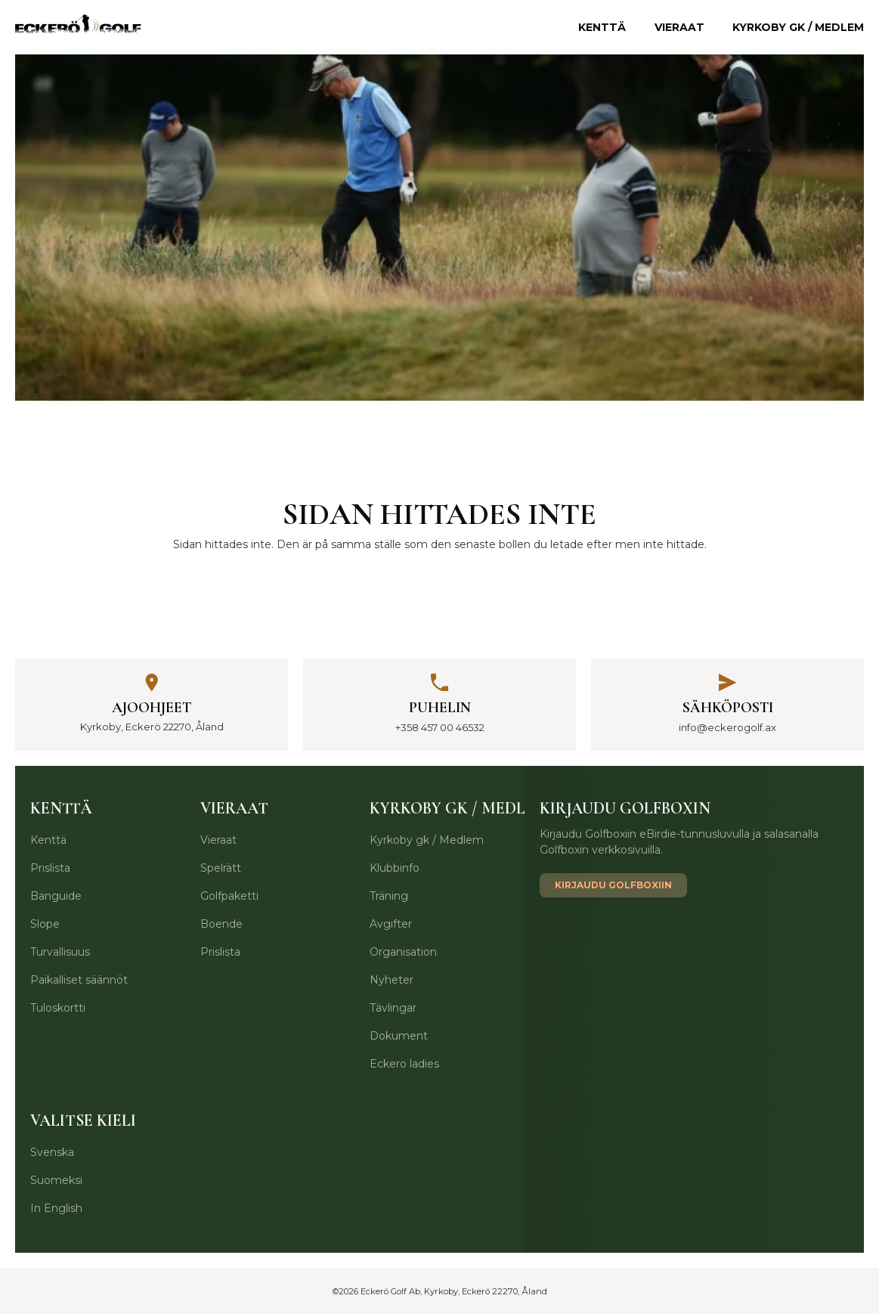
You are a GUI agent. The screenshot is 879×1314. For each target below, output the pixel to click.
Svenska (52, 1152)
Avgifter (391, 924)
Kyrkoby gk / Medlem (798, 27)
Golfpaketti (229, 896)
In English (56, 1208)
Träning (389, 896)
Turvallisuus (60, 952)
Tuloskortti (57, 1008)
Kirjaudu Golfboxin (625, 808)
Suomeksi (56, 1180)
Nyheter (391, 980)
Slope (45, 924)
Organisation (403, 952)
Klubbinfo (394, 868)
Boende (221, 924)
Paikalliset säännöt (79, 980)
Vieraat (679, 27)
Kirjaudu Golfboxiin (613, 885)
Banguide (56, 896)
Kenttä (602, 27)
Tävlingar (393, 1008)
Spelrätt (220, 868)
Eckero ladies (404, 1064)
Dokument (399, 1036)
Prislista (50, 868)
